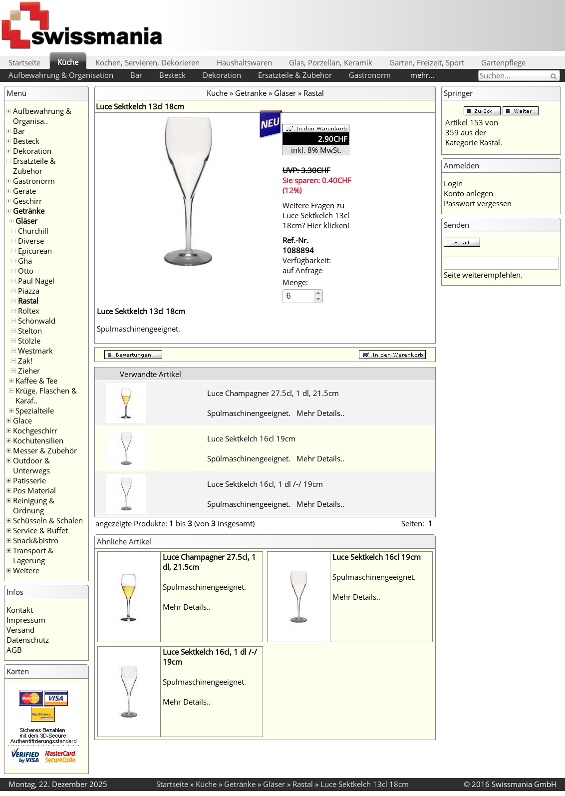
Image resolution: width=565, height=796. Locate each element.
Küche (67, 62)
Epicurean (35, 251)
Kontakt (19, 610)
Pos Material (34, 490)
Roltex (28, 311)
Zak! (25, 361)
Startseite (24, 62)
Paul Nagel (36, 281)
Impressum (25, 620)
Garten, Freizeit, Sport (426, 62)
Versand (20, 630)
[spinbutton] (298, 296)
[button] (318, 293)
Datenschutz (27, 640)
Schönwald (36, 321)
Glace (22, 420)
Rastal (28, 301)
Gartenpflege (503, 62)
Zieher (29, 371)
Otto (25, 271)
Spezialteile (34, 410)
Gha (25, 261)
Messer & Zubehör (45, 450)
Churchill (33, 231)
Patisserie (29, 480)
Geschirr (27, 201)
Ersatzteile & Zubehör (295, 75)
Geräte (24, 191)
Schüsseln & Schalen (48, 520)
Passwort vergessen (478, 203)
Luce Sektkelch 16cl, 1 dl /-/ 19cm (265, 484)
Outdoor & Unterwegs (31, 465)
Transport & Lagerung (33, 555)
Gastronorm (370, 75)
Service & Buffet (40, 530)
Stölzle (29, 341)
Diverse (31, 241)
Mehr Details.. (320, 413)
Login (453, 183)
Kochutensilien (38, 440)
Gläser (26, 221)
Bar (136, 75)
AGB (14, 650)
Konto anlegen (468, 193)
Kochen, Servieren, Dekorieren (147, 62)
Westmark (35, 351)
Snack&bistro (35, 540)
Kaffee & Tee (36, 381)
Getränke (28, 211)
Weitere (26, 570)
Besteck (172, 75)
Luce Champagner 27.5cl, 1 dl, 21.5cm (273, 393)
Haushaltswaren (244, 62)
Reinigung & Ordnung (33, 505)
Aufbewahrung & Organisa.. (42, 116)
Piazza (28, 291)
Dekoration (222, 75)
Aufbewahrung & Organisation (60, 75)
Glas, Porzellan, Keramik (330, 62)
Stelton (30, 331)
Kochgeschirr (35, 430)
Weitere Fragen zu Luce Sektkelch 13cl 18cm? (315, 215)
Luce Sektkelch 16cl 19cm (251, 438)
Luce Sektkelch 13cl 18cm (364, 784)
